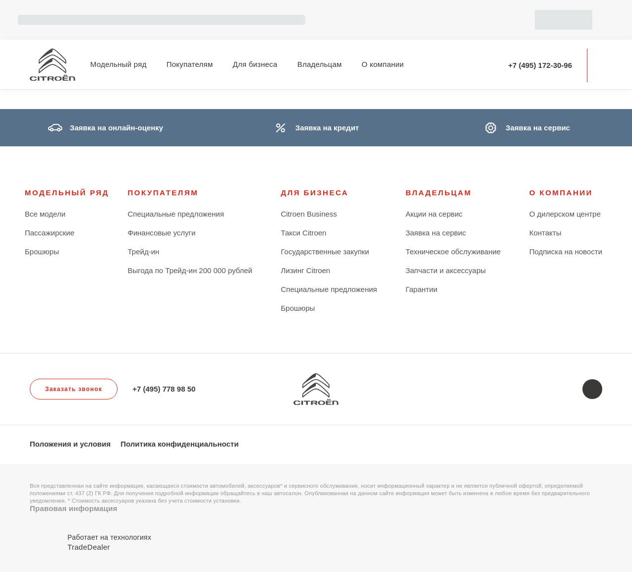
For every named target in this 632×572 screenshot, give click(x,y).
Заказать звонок (73, 389)
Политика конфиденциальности (179, 444)
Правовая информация (73, 508)
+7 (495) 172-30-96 (540, 65)
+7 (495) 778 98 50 (163, 389)
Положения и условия (70, 444)
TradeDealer (88, 547)
